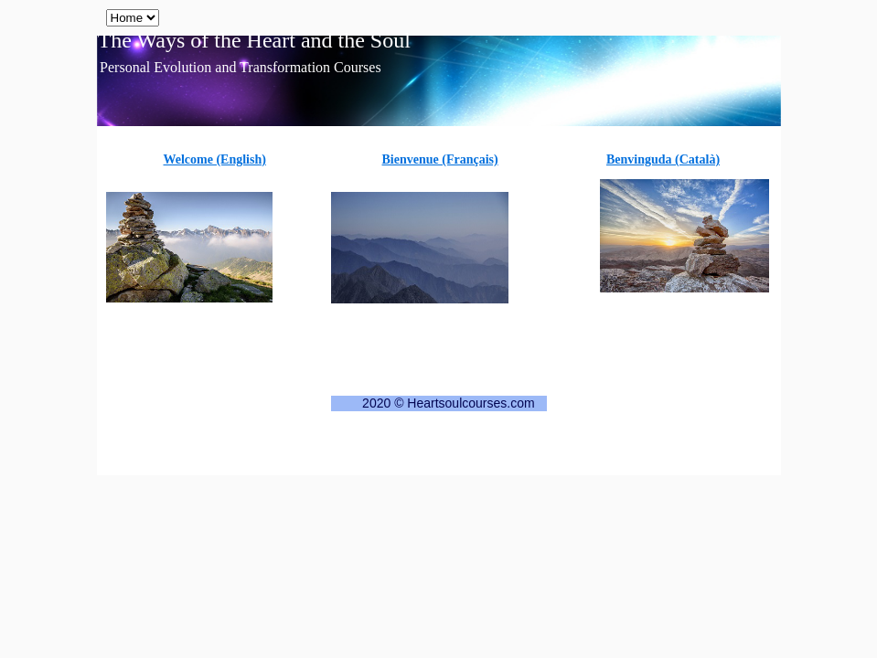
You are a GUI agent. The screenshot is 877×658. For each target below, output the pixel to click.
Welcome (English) (215, 159)
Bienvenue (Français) (440, 159)
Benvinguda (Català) (663, 159)
